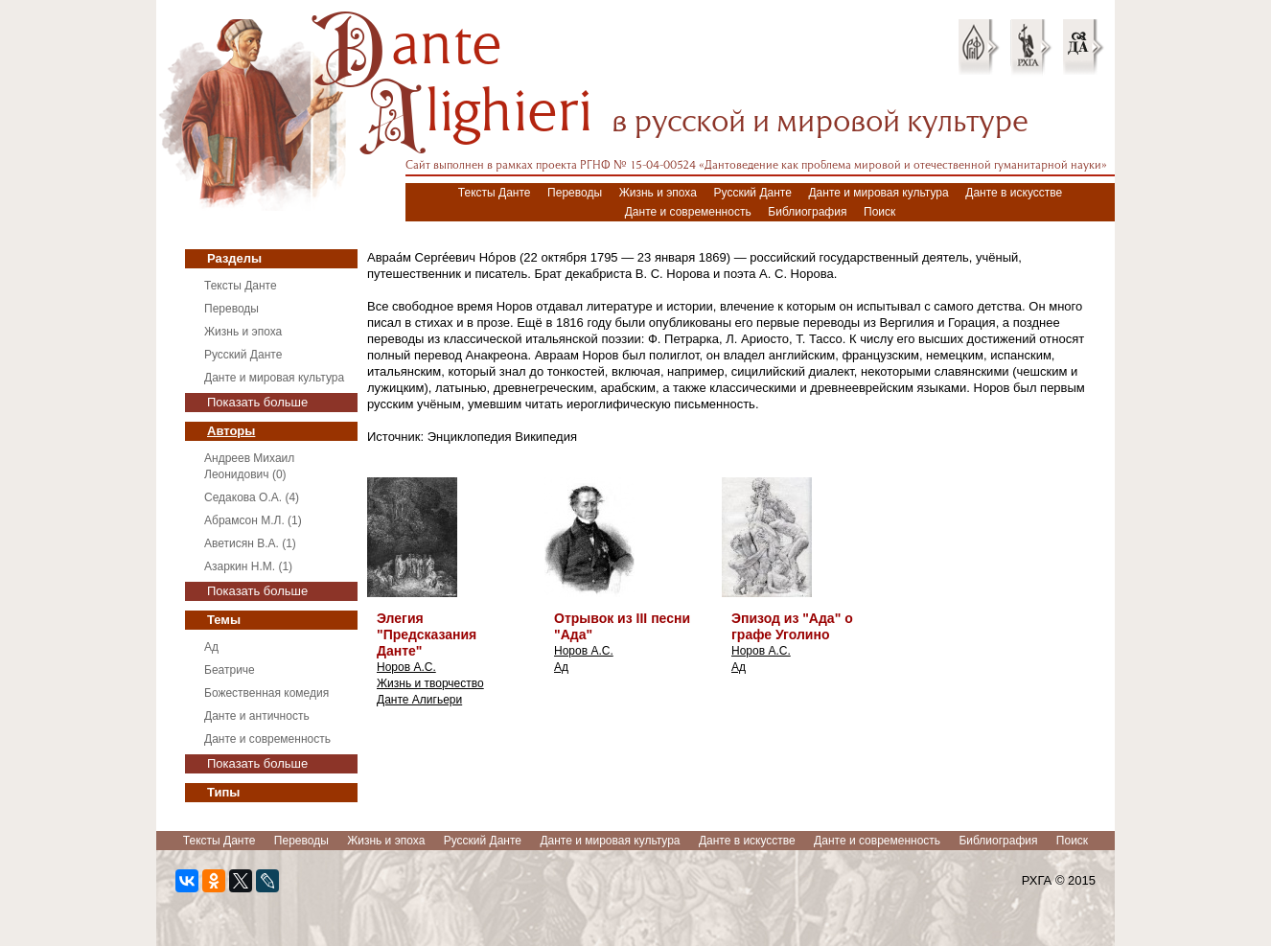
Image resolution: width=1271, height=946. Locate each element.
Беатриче (229, 670)
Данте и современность (688, 212)
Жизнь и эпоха (658, 192)
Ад (211, 647)
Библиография (807, 212)
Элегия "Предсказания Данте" (426, 634)
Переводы (574, 192)
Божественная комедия (266, 693)
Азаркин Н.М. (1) (248, 566)
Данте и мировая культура (878, 192)
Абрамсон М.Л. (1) (253, 520)
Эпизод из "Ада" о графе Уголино (792, 626)
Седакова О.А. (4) (251, 497)
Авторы (231, 431)
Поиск (879, 212)
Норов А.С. (406, 667)
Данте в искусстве (1013, 192)
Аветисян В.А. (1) (250, 543)
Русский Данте (753, 192)
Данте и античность (257, 716)
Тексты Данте (494, 192)
